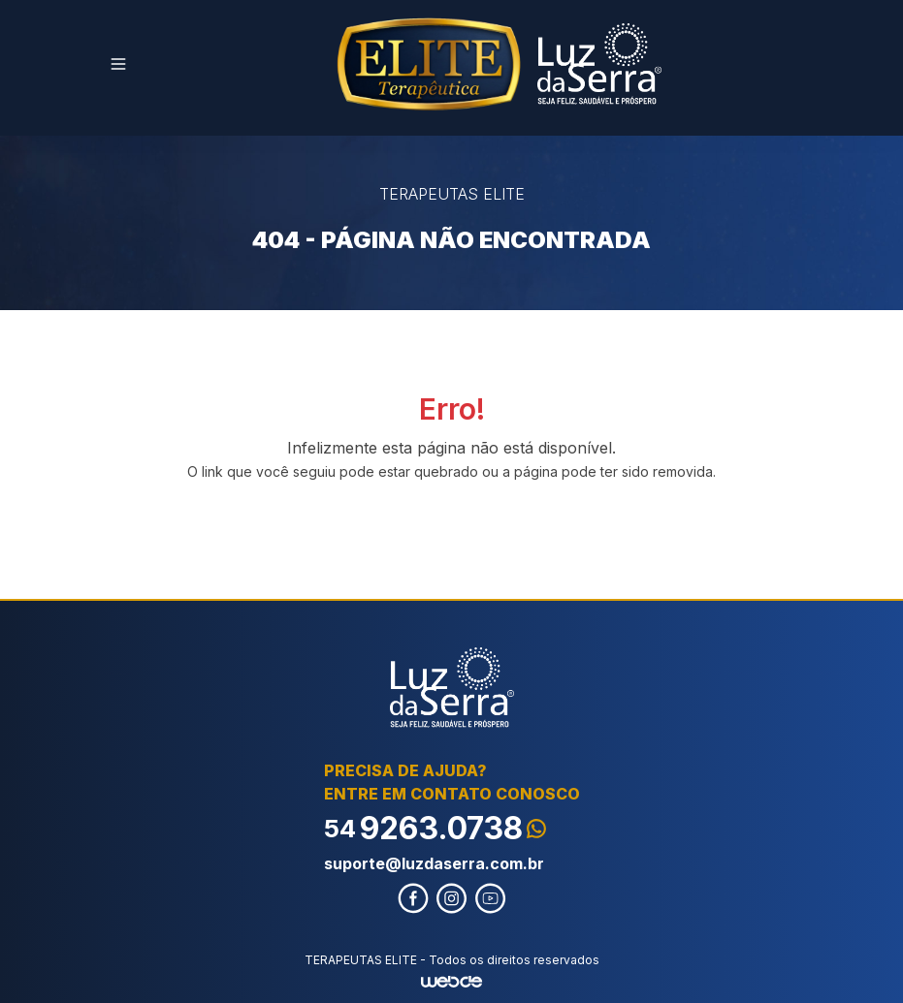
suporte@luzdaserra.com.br (434, 863)
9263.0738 (435, 828)
